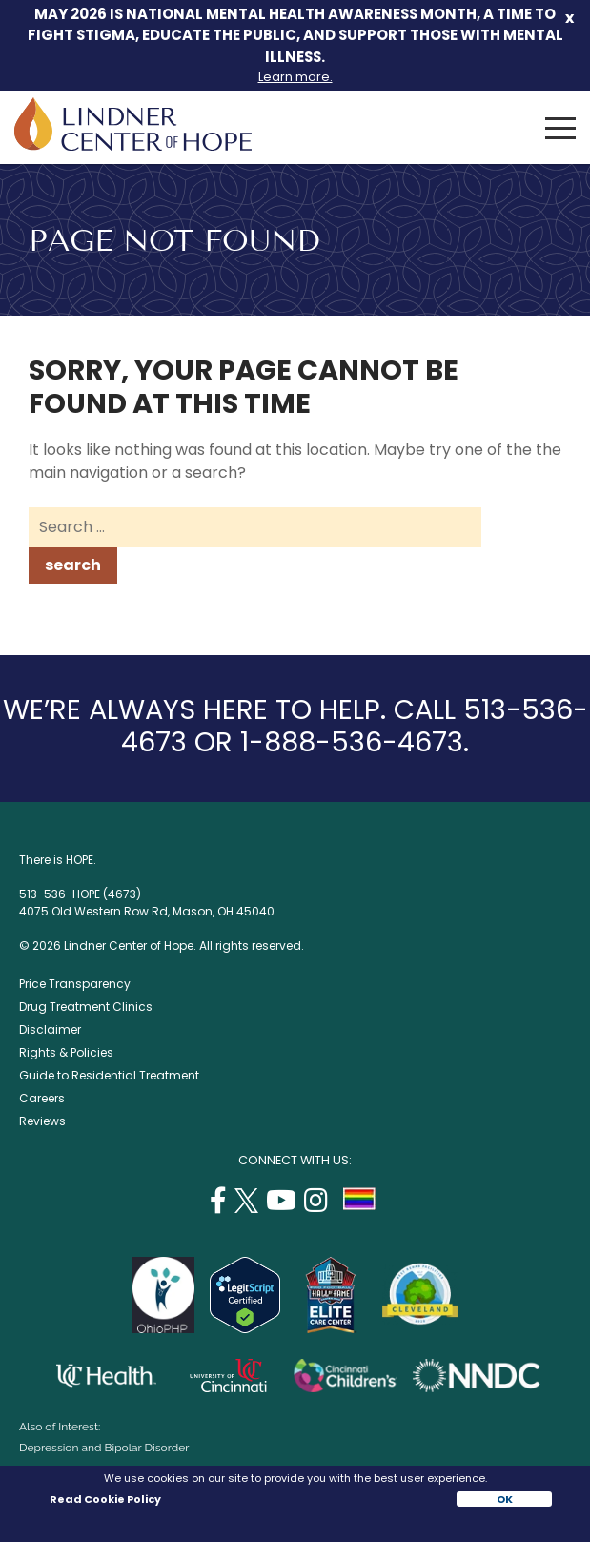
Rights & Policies (66, 1052)
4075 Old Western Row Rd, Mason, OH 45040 (147, 911)
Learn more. (295, 77)
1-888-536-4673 (351, 742)
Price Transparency (75, 984)
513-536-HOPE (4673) (80, 894)
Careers (42, 1098)
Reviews (42, 1121)
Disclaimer (50, 1029)
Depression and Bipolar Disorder (104, 1447)
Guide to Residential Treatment (109, 1075)
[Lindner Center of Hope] (133, 145)
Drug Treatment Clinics (86, 1006)
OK (505, 1499)
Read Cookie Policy (104, 1499)
